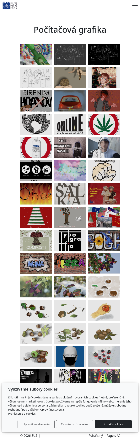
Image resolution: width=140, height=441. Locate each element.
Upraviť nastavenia (36, 424)
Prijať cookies (113, 424)
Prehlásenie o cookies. (22, 413)
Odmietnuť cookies (74, 424)
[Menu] (135, 5)
